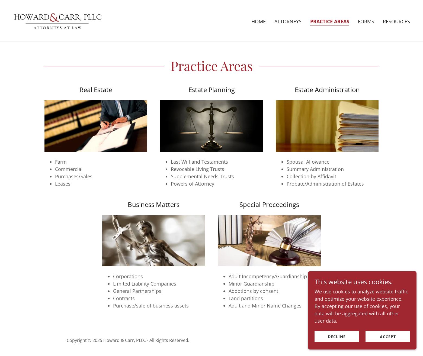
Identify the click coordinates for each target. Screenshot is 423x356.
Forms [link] (366, 21)
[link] (57, 20)
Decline (337, 336)
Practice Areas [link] (329, 21)
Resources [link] (396, 21)
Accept (388, 336)
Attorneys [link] (288, 21)
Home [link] (258, 21)
